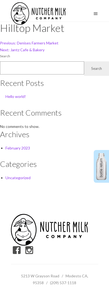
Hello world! (15, 96)
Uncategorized (18, 177)
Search (5, 56)
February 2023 (17, 148)
